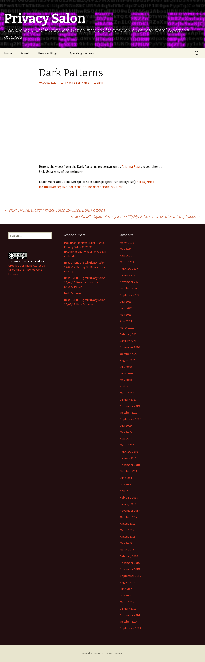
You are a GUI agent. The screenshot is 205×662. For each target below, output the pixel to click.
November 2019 (130, 406)
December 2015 (130, 563)
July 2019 (126, 425)
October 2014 (128, 621)
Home (8, 53)
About (25, 53)
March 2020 (127, 393)
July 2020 (126, 367)
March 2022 (127, 262)
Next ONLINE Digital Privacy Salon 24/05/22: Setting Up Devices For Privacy (84, 267)
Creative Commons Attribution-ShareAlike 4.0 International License (27, 270)
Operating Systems (81, 53)
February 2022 (129, 269)
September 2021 (130, 295)
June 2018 (126, 478)
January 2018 (128, 504)
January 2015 (128, 608)
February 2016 (129, 556)
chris (100, 82)
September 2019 (130, 419)
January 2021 (128, 341)
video (85, 82)
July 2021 (126, 301)
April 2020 (126, 386)
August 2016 (127, 537)
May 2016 (126, 543)
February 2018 (129, 497)
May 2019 (126, 432)
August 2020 (127, 360)
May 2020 (126, 380)
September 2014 (130, 628)
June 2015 (126, 589)
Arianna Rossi (131, 166)
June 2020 (126, 373)
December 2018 (130, 465)
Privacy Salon (72, 82)
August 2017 (127, 523)
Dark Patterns (72, 293)
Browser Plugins (49, 53)
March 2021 (127, 328)
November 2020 (130, 347)
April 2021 (126, 321)
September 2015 (130, 576)
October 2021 (128, 288)
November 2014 (130, 615)
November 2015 (130, 569)
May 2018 (126, 484)
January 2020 (128, 399)
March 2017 (127, 530)
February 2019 (129, 452)
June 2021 (126, 308)
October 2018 (128, 471)
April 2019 (126, 439)
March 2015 (127, 602)
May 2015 (126, 595)
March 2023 (127, 243)
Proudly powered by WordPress (102, 653)
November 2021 (130, 282)
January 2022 (128, 275)
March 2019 (127, 445)
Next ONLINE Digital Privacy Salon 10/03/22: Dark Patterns (54, 210)
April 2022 (126, 256)
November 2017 (130, 510)
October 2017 (128, 517)
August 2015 (127, 582)
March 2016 (127, 550)
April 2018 (126, 491)
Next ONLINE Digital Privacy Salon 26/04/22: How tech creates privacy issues (136, 216)
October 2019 (128, 412)
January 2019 (128, 458)
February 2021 (129, 334)
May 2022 (126, 249)
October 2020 (128, 354)
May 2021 (126, 314)
